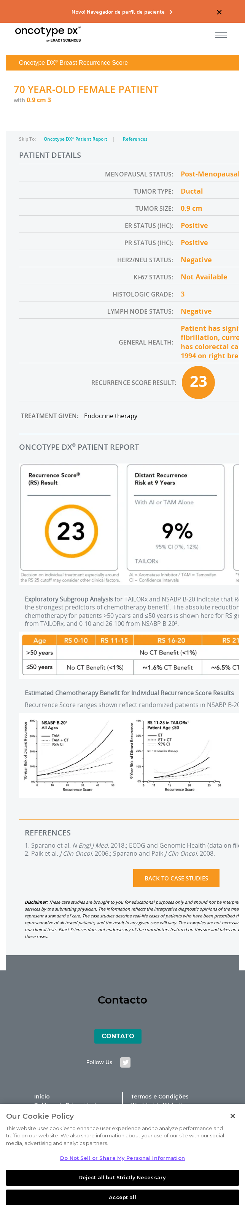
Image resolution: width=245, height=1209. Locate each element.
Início (42, 1096)
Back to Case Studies (176, 878)
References (135, 139)
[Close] (232, 1127)
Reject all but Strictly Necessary (122, 1188)
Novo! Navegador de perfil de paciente (118, 12)
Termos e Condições (159, 1096)
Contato (118, 1036)
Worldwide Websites (159, 1105)
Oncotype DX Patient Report (76, 139)
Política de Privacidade (66, 1105)
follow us (99, 1062)
